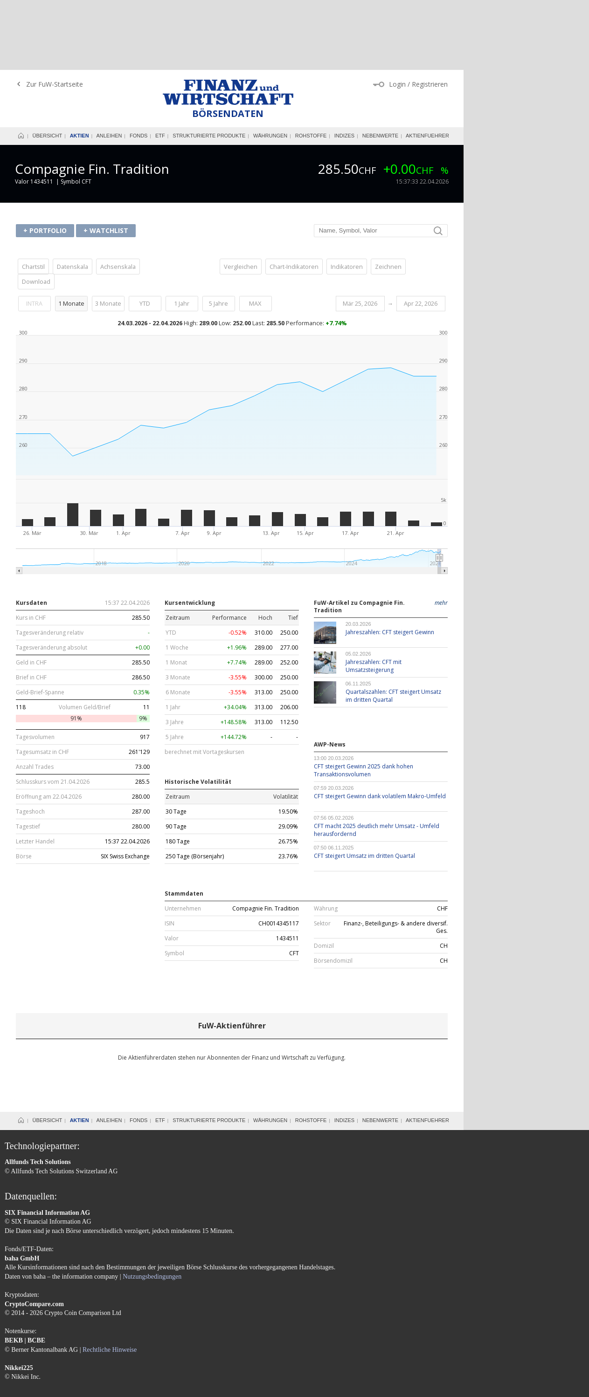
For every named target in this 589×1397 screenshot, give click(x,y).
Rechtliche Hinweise (110, 1279)
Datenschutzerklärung (85, 1348)
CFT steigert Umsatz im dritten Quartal (364, 786)
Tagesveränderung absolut (51, 578)
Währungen (270, 65)
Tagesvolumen (35, 667)
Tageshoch (30, 742)
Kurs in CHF (31, 548)
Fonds (139, 65)
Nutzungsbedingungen (152, 1206)
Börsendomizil (333, 891)
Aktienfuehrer (427, 65)
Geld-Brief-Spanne (40, 622)
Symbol (174, 883)
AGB (45, 1348)
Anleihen (109, 65)
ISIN (169, 853)
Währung (326, 838)
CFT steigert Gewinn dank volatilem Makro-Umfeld (380, 726)
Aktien (79, 65)
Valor (172, 868)
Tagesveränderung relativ (49, 563)
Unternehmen (183, 838)
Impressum (19, 1348)
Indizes (344, 65)
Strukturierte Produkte (209, 65)
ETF (160, 65)
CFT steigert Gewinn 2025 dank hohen (363, 700)
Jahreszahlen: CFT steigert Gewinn (390, 562)
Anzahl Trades (35, 697)
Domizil (324, 876)
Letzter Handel (35, 771)
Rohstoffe (311, 65)
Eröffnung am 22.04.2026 (49, 727)
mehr (441, 533)
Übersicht (47, 65)
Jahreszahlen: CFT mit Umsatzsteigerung (374, 596)
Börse (24, 786)
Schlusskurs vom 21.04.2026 (53, 712)
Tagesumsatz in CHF (42, 682)
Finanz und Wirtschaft (228, 22)
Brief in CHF (31, 607)
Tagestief (28, 756)
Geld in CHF (31, 592)
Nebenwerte (380, 65)
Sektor (322, 853)
